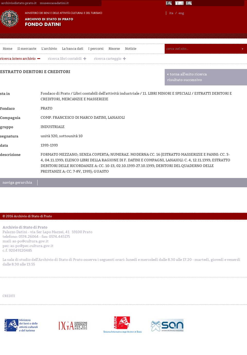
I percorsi (95, 49)
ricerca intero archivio (18, 59)
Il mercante (26, 49)
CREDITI (9, 296)
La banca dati (72, 49)
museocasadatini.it (54, 3)
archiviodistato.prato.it (19, 3)
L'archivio (49, 49)
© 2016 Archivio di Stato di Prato (27, 216)
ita (171, 13)
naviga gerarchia (17, 182)
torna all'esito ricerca (188, 74)
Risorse (114, 49)
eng (181, 13)
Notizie (130, 49)
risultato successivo (184, 80)
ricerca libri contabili (65, 59)
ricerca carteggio (107, 59)
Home (7, 49)
